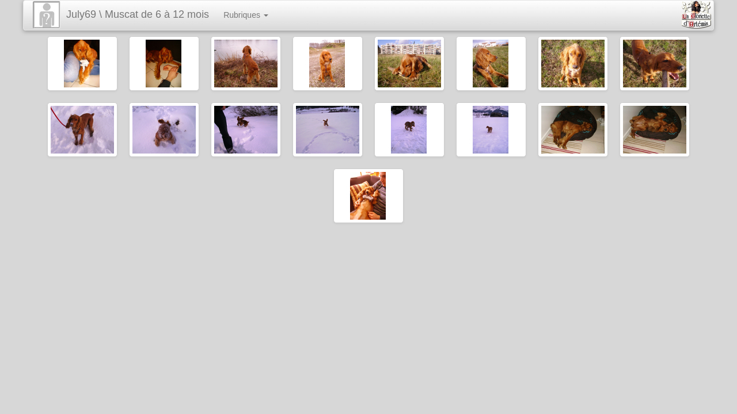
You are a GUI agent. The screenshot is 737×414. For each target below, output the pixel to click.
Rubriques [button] (245, 15)
